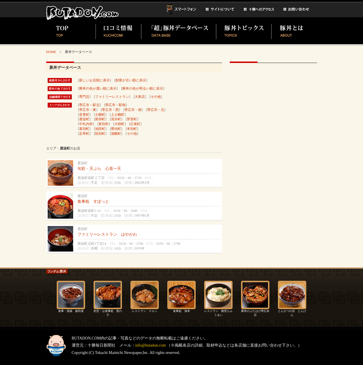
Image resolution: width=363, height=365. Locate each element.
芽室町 (132, 119)
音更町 (84, 115)
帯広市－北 (155, 110)
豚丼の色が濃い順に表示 (98, 88)
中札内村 (86, 124)
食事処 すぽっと (93, 201)
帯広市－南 (133, 110)
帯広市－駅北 (89, 105)
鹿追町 (84, 119)
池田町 (100, 129)
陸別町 (100, 134)
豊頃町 (116, 129)
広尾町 (135, 124)
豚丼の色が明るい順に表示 (142, 88)
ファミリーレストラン (112, 97)
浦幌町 (116, 134)
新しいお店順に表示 (94, 80)
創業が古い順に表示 (130, 80)
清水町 (116, 119)
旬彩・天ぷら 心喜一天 (99, 168)
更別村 (103, 124)
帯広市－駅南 (115, 105)
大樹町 (119, 124)
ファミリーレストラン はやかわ (107, 234)
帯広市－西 (110, 110)
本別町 (132, 129)
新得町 (100, 119)
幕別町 (84, 129)
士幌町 (100, 115)
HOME (51, 52)
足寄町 (84, 134)
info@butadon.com (150, 345)
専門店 (84, 97)
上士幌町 (117, 115)
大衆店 (140, 97)
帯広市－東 (87, 110)
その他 (156, 97)
